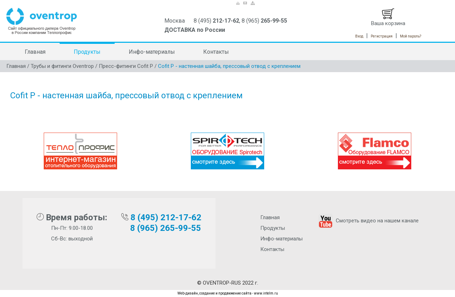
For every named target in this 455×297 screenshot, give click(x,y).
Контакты (216, 51)
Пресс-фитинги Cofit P (126, 66)
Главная (35, 51)
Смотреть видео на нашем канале (368, 220)
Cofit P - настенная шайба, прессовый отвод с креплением (229, 66)
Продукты (87, 51)
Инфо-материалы (152, 51)
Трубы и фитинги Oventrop (62, 66)
